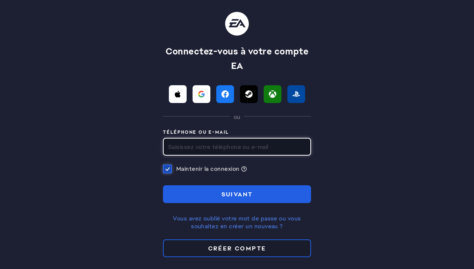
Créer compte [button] (237, 248)
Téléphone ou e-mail (196, 132)
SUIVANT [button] (237, 194)
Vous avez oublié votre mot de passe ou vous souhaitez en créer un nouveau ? (237, 222)
